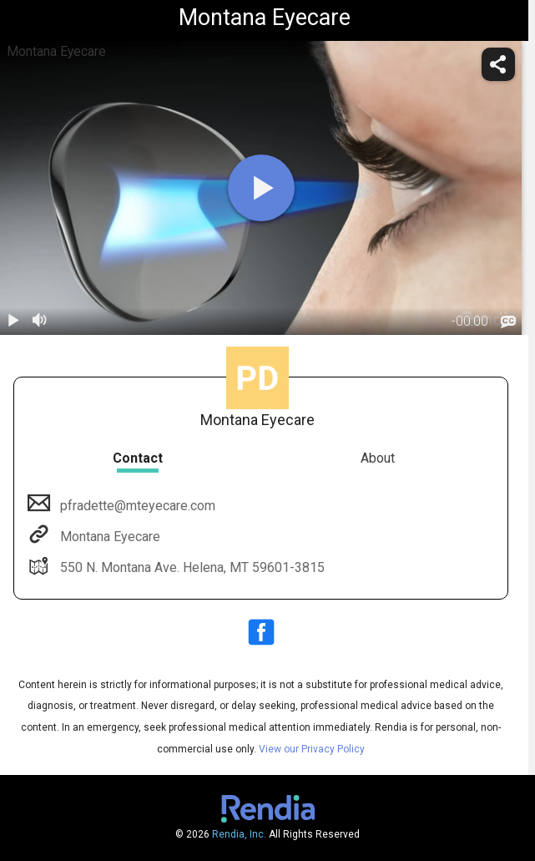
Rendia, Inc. (239, 834)
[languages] (508, 322)
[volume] (40, 321)
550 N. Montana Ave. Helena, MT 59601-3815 (191, 567)
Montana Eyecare (108, 536)
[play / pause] (13, 321)
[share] (498, 64)
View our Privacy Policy (312, 749)
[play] (261, 187)
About (378, 458)
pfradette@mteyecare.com (136, 506)
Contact (138, 458)
